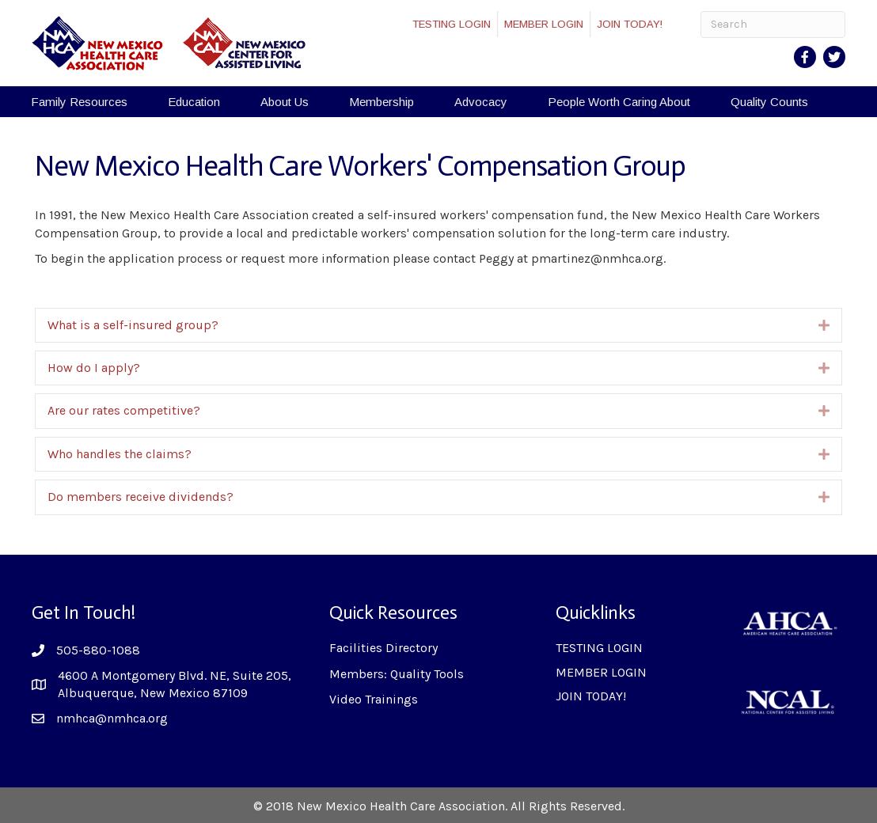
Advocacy (480, 101)
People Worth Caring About (619, 101)
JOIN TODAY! (637, 24)
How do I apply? (93, 367)
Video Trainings (373, 699)
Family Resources (79, 101)
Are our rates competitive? (123, 410)
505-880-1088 (98, 650)
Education (194, 101)
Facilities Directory (383, 647)
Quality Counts (769, 101)
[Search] (772, 24)
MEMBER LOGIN (551, 24)
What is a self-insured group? (132, 324)
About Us (284, 101)
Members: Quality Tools (396, 673)
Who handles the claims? (119, 453)
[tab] (438, 325)
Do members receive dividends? (140, 496)
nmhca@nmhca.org (112, 718)
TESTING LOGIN (459, 24)
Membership (381, 101)
